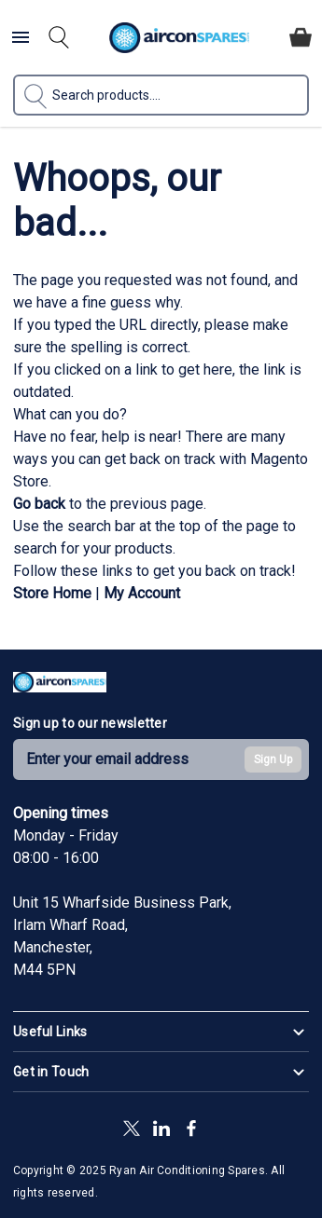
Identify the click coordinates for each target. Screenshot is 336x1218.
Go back (39, 504)
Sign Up (273, 759)
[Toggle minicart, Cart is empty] (300, 37)
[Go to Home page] (179, 37)
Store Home (52, 593)
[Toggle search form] (59, 37)
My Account (142, 593)
